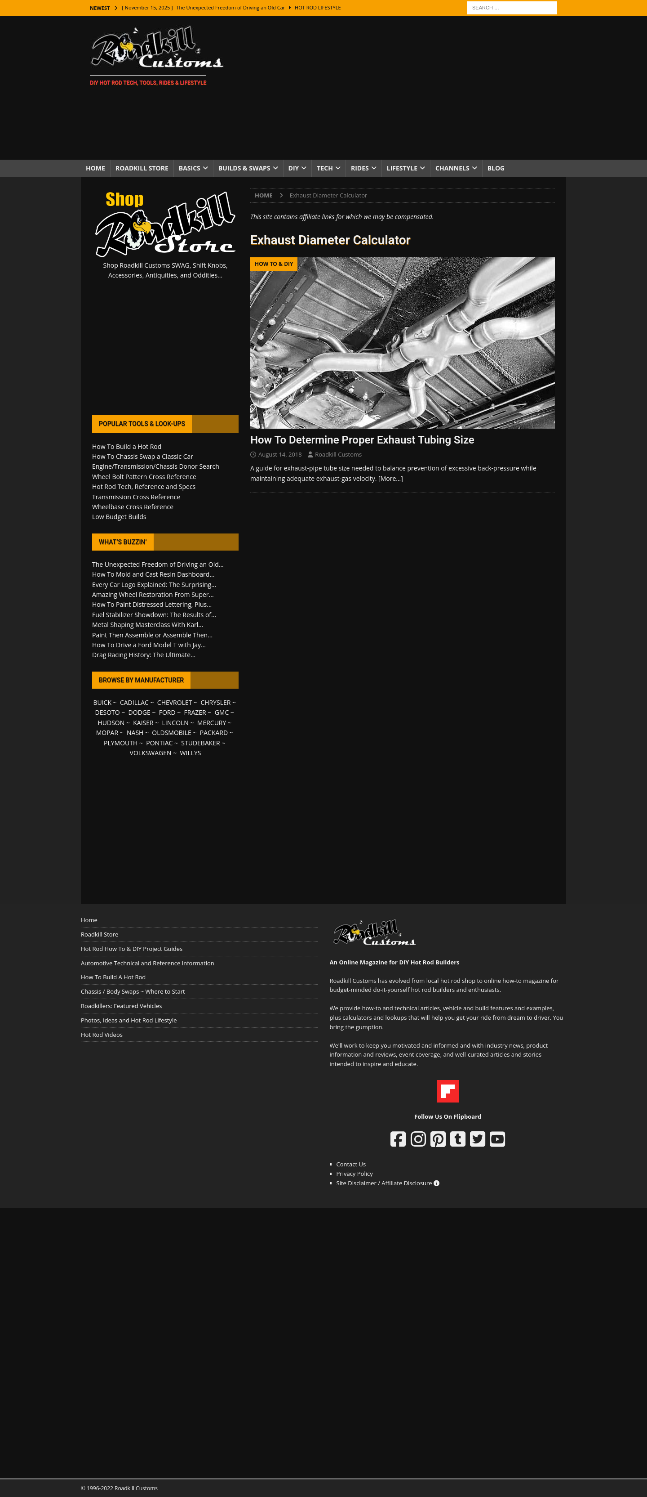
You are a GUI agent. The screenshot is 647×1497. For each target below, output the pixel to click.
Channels (452, 168)
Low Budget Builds (119, 516)
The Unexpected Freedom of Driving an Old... (158, 564)
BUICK (102, 702)
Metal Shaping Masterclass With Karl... (147, 624)
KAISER (143, 722)
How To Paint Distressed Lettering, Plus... (152, 604)
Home (95, 168)
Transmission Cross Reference (136, 497)
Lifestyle (402, 168)
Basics (189, 168)
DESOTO (107, 712)
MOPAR (107, 732)
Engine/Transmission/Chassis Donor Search (155, 466)
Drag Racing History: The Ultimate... (143, 654)
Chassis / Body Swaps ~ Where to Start (133, 991)
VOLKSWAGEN (151, 752)
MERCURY (211, 722)
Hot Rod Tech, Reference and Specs (143, 486)
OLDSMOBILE (171, 732)
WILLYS (190, 752)
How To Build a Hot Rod (126, 446)
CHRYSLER (215, 702)
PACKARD (214, 732)
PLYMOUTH (120, 743)
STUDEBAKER (200, 743)
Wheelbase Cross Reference (132, 506)
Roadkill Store (141, 168)
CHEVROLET (174, 702)
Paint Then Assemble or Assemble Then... (152, 635)
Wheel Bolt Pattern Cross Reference (144, 476)
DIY (293, 168)
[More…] (390, 478)
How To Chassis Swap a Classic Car (142, 456)
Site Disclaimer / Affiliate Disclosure (388, 1183)
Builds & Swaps (244, 168)
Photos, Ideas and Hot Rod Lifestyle (129, 1020)
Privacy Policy (355, 1174)
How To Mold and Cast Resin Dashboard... (153, 574)
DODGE (140, 712)
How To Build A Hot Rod (113, 977)
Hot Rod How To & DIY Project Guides (131, 949)
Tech (325, 168)
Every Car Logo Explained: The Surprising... (154, 584)
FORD (167, 712)
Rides (360, 168)
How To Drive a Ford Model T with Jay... (149, 645)
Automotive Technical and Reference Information (147, 963)
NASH (135, 732)
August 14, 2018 (280, 454)
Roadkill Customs (338, 454)
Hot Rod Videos (102, 1035)
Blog (496, 168)
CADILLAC (134, 702)
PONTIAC (159, 743)
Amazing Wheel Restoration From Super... (153, 594)
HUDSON (110, 722)
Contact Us (351, 1164)
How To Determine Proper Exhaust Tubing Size (362, 440)
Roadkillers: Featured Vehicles (121, 1006)
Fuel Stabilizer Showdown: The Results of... (154, 614)
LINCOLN (175, 722)
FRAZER (195, 712)
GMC (222, 712)
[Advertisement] (402, 88)
